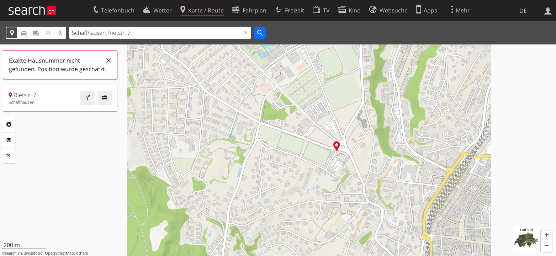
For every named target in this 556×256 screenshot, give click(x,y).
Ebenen (9, 140)
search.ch (13, 253)
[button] (546, 235)
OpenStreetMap (59, 253)
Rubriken (9, 124)
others (82, 253)
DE (523, 11)
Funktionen (9, 155)
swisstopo (33, 253)
